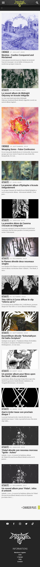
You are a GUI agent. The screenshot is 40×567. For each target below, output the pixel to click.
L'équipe (20, 557)
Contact (20, 561)
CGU (20, 555)
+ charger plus (28, 507)
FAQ (20, 559)
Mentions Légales (20, 552)
